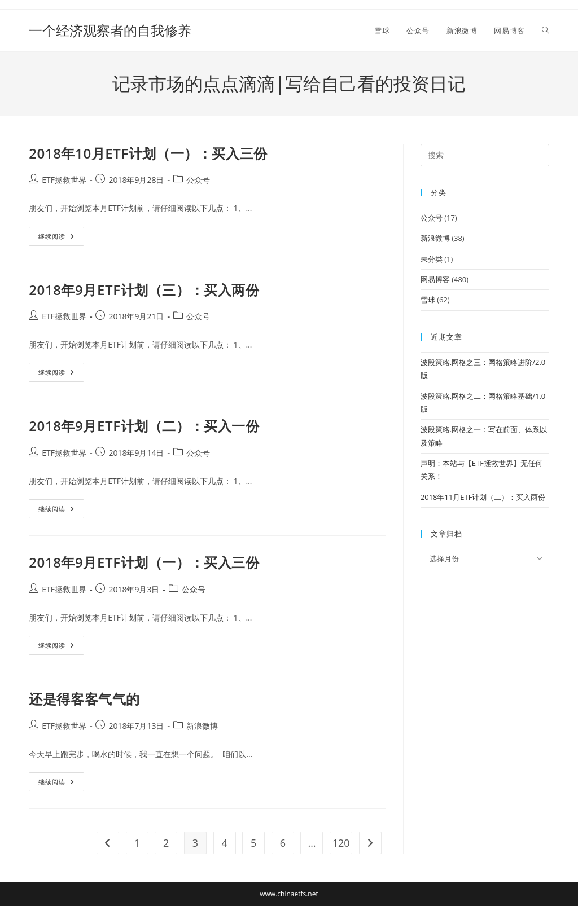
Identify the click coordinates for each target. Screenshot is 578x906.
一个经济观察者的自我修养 (110, 30)
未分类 (432, 259)
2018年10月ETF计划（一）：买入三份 (148, 153)
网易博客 (435, 279)
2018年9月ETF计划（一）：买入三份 (144, 562)
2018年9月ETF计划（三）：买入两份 (144, 289)
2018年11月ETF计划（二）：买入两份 (483, 497)
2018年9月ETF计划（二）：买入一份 (144, 425)
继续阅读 (61, 238)
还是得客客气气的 (84, 698)
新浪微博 (202, 725)
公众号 (198, 179)
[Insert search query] (485, 155)
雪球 (428, 299)
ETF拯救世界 (64, 179)
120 (341, 843)
